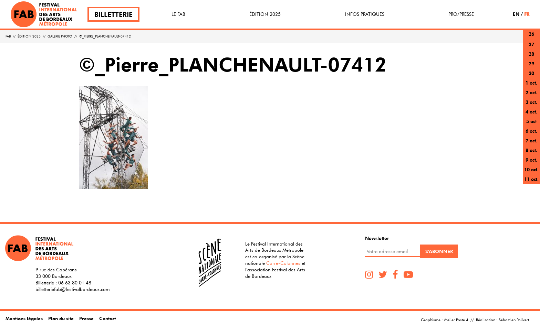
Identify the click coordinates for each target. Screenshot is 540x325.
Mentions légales (24, 318)
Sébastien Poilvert (514, 319)
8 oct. (531, 150)
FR (526, 14)
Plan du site (61, 318)
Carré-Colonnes (283, 263)
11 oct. (531, 179)
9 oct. (531, 159)
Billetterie (113, 14)
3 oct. (531, 102)
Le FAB (178, 14)
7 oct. (531, 140)
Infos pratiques (364, 14)
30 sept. (531, 77)
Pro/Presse (461, 14)
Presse (86, 318)
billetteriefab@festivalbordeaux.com (72, 289)
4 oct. (531, 111)
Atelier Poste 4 (456, 319)
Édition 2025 (265, 14)
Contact (107, 318)
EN (516, 14)
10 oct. (531, 169)
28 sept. (531, 58)
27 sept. (531, 48)
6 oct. (531, 131)
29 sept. (531, 67)
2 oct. (531, 92)
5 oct (531, 121)
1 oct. (531, 82)
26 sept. (531, 38)
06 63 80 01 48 (74, 283)
